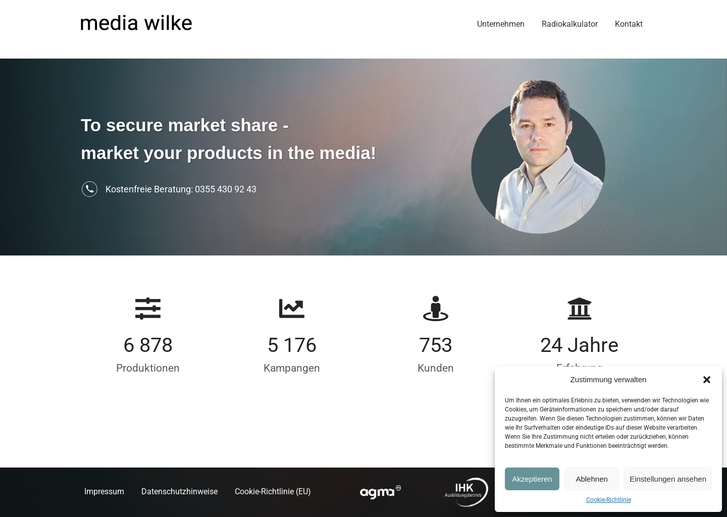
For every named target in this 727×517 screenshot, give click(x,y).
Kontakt (629, 24)
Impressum (104, 491)
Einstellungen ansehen (668, 479)
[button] (707, 380)
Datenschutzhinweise (179, 491)
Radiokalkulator (570, 24)
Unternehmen (501, 24)
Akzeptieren (532, 479)
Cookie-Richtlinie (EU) (273, 491)
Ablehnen (591, 479)
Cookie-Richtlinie (608, 499)
